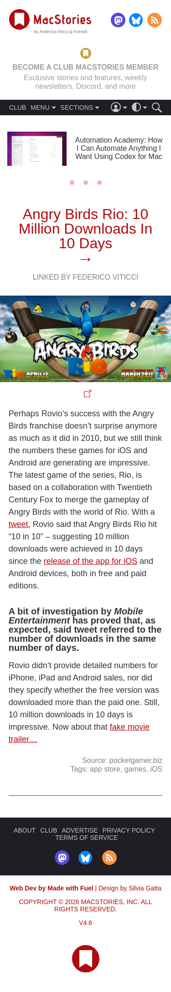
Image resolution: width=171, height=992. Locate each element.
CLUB (17, 107)
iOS (156, 769)
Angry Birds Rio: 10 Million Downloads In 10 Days (85, 228)
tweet (18, 524)
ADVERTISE (80, 830)
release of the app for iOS (90, 561)
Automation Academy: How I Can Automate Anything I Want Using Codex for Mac (118, 148)
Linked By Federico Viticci (86, 277)
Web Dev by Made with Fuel (51, 888)
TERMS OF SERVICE (86, 837)
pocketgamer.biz (136, 760)
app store (105, 769)
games (135, 769)
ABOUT (25, 830)
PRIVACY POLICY (129, 830)
